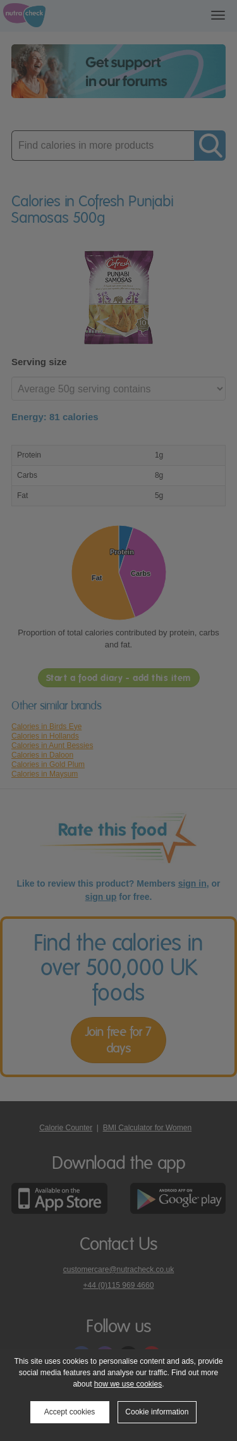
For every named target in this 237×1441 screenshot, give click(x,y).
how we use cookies (128, 1384)
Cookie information (156, 1411)
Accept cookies (69, 1411)
